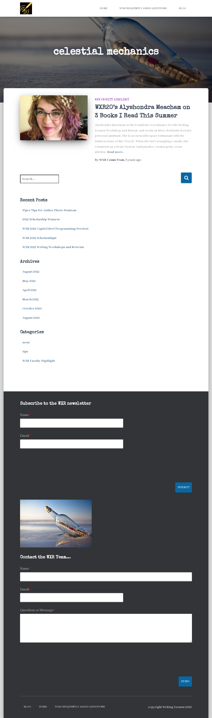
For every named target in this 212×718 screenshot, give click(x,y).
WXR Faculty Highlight (112, 99)
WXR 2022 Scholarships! (39, 238)
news (26, 342)
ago (133, 160)
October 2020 (32, 309)
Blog (182, 8)
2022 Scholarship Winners (41, 219)
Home (103, 8)
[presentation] (56, 474)
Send (185, 681)
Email (25, 436)
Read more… (115, 152)
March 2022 (30, 299)
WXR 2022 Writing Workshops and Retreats (53, 247)
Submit (184, 487)
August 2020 (31, 318)
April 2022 (29, 290)
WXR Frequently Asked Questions (143, 8)
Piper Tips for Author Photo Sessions (49, 210)
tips (25, 352)
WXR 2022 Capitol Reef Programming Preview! (55, 229)
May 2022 (29, 281)
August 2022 (30, 272)
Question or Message (38, 610)
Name (25, 415)
